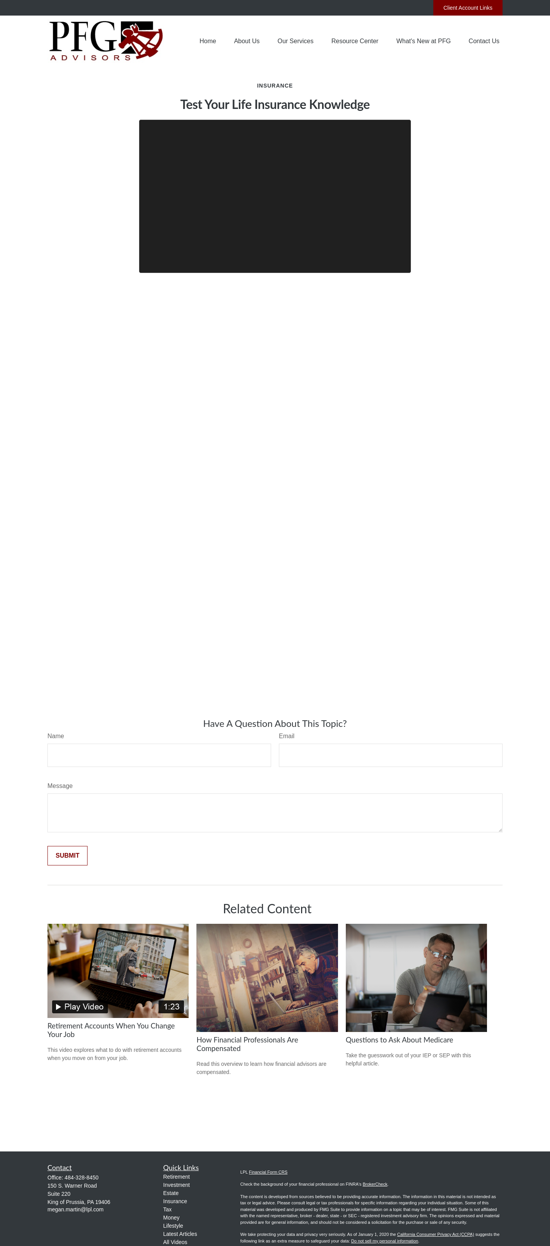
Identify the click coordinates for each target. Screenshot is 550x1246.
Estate (171, 1193)
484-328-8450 (81, 1177)
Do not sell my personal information (384, 1241)
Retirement (176, 1177)
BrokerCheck (375, 1184)
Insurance (175, 1201)
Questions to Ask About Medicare (400, 1039)
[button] (207, 41)
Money (171, 1217)
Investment (176, 1185)
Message (60, 786)
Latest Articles (180, 1234)
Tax (167, 1209)
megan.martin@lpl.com (75, 1209)
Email (286, 736)
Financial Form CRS (268, 1172)
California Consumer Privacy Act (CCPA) (435, 1234)
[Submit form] (67, 855)
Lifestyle (173, 1226)
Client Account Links (467, 8)
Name (55, 736)
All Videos (175, 1242)
